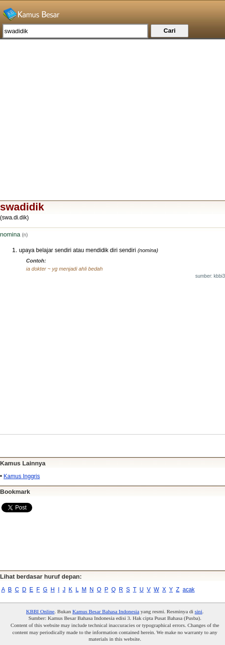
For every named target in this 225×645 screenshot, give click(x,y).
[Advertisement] (112, 105)
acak (189, 589)
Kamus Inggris (22, 476)
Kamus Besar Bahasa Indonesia (105, 611)
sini (198, 611)
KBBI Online (40, 611)
